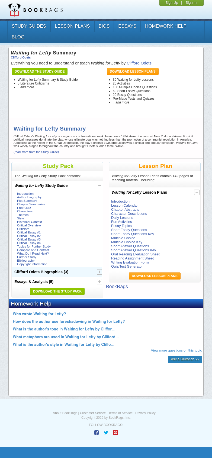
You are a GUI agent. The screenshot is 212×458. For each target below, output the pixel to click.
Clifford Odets (21, 57)
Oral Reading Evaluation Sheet (135, 254)
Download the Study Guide (40, 71)
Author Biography (29, 197)
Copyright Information (32, 264)
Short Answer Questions (130, 246)
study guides (29, 26)
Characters (25, 211)
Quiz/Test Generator (127, 266)
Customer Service (93, 413)
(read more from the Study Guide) (36, 152)
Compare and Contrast (33, 250)
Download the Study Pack (57, 291)
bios (104, 26)
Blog (18, 37)
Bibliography (25, 260)
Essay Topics (121, 226)
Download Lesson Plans (133, 71)
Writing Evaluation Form (130, 262)
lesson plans (72, 26)
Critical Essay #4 (29, 243)
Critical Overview (29, 225)
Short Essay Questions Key (132, 234)
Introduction (25, 193)
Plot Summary (27, 200)
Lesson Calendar (124, 205)
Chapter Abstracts (125, 209)
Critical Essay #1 (29, 232)
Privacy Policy (145, 413)
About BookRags (65, 413)
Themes (22, 214)
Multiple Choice (123, 238)
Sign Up (171, 3)
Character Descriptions (129, 214)
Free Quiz (24, 207)
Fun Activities (121, 222)
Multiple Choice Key (126, 242)
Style (20, 218)
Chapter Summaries (31, 204)
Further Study (26, 257)
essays (127, 26)
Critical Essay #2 (29, 236)
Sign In (191, 3)
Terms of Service (120, 413)
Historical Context (29, 221)
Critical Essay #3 (29, 239)
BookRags (117, 286)
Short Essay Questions (129, 230)
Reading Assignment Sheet (132, 258)
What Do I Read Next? (33, 253)
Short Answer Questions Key (133, 250)
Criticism (23, 228)
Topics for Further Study (34, 246)
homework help (166, 26)
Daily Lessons (122, 218)
